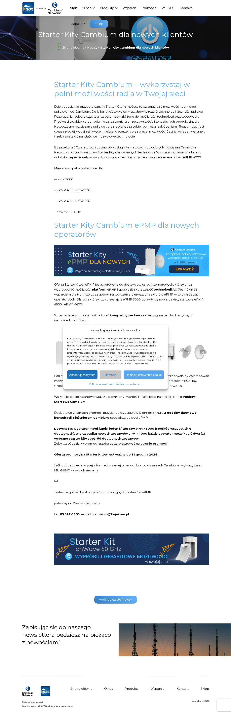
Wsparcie (130, 8)
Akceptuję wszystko (82, 374)
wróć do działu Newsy (115, 599)
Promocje (149, 8)
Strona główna (73, 47)
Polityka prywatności (101, 383)
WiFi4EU (168, 8)
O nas (86, 8)
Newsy (92, 47)
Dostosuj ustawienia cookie (144, 374)
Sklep (99, 24)
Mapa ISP (77, 24)
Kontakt (186, 8)
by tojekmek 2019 (200, 701)
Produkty (107, 8)
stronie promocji (153, 443)
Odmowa (110, 374)
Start (73, 8)
